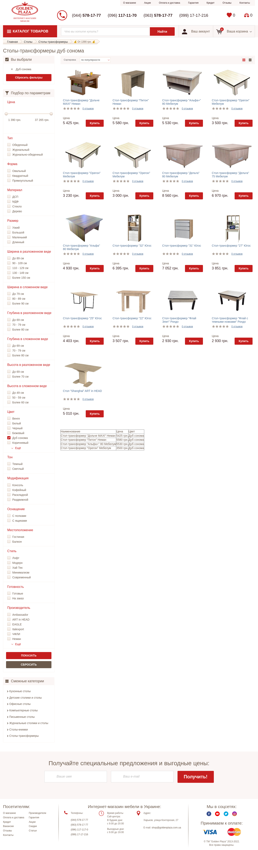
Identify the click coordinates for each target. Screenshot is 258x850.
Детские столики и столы (25, 697)
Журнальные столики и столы (28, 723)
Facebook (209, 814)
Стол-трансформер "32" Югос (132, 245)
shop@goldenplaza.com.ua (166, 827)
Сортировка (70, 60)
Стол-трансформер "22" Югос (132, 318)
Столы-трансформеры (24, 735)
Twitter (226, 814)
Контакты (244, 2)
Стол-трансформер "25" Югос (82, 318)
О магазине (129, 2)
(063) (157, 15)
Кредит (210, 2)
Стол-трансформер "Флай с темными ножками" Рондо (230, 320)
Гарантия (193, 2)
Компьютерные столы (23, 710)
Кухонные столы (20, 691)
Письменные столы (22, 716)
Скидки (33, 826)
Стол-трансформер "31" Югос (181, 245)
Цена (66, 118)
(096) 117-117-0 (79, 829)
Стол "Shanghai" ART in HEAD (82, 391)
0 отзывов (88, 108)
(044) (86, 15)
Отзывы (226, 2)
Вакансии (8, 826)
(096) (122, 15)
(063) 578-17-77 (79, 825)
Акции (147, 2)
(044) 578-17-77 (79, 820)
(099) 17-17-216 (193, 15)
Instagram (234, 814)
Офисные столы (20, 704)
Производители (37, 813)
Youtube (217, 814)
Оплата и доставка (169, 2)
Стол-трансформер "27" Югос (231, 245)
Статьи (33, 831)
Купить (95, 123)
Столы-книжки (18, 729)
